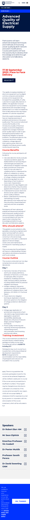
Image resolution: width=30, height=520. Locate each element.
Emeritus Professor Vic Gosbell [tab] (12, 442)
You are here (6, 8)
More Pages (5, 11)
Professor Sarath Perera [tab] (11, 456)
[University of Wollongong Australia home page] (8, 3)
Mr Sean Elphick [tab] (10, 435)
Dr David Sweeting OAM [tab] (12, 465)
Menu (25, 3)
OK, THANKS (20, 501)
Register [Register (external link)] (8, 80)
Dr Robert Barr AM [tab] (11, 429)
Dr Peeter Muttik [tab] (11, 449)
